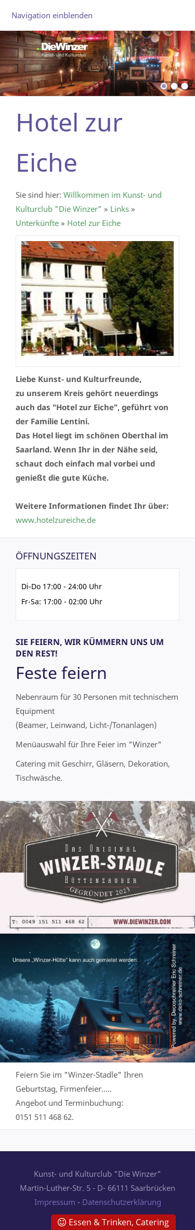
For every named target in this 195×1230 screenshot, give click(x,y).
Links (119, 209)
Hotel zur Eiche (94, 223)
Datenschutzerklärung (121, 1202)
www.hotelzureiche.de (56, 520)
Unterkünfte (37, 223)
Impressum (54, 1202)
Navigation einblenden (52, 15)
